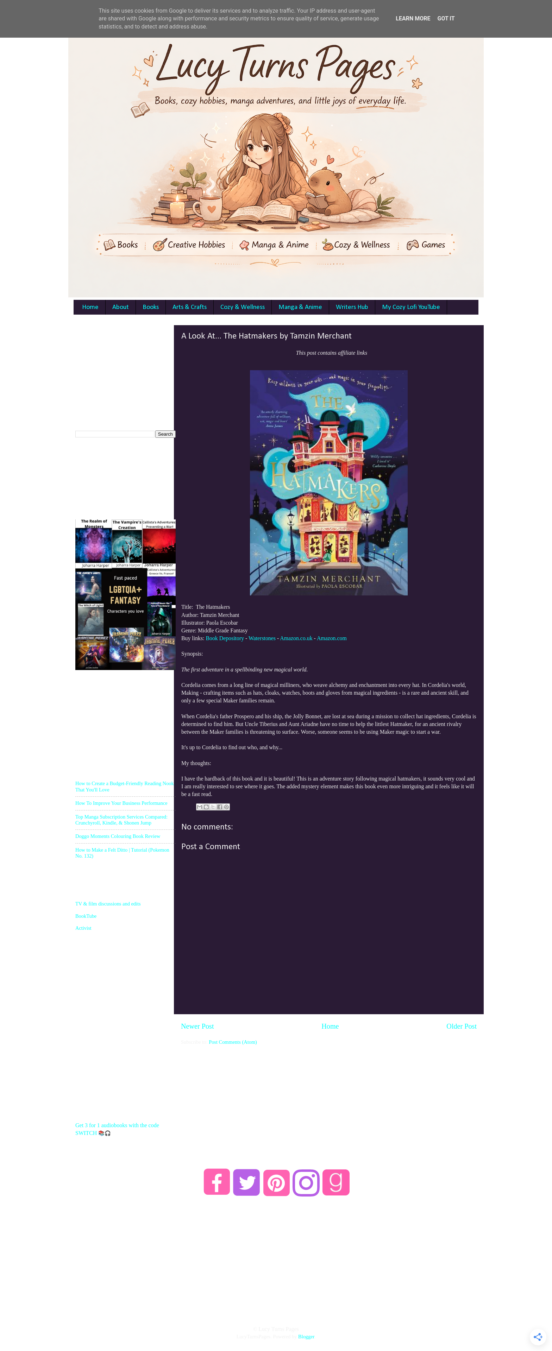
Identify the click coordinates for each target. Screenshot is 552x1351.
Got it (445, 18)
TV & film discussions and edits (108, 904)
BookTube (85, 916)
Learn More (413, 18)
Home (90, 307)
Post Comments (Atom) (233, 1042)
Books (151, 307)
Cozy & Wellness (242, 307)
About (120, 307)
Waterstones (262, 638)
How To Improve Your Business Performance (121, 803)
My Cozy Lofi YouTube (411, 307)
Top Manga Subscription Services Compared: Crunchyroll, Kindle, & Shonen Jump (121, 820)
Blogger (306, 1336)
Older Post (461, 1026)
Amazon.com (332, 638)
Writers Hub (352, 307)
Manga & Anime (300, 307)
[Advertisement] (329, 1095)
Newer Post (197, 1026)
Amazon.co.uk (296, 638)
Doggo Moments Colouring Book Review (117, 836)
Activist (83, 928)
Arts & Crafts (189, 307)
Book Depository (225, 638)
